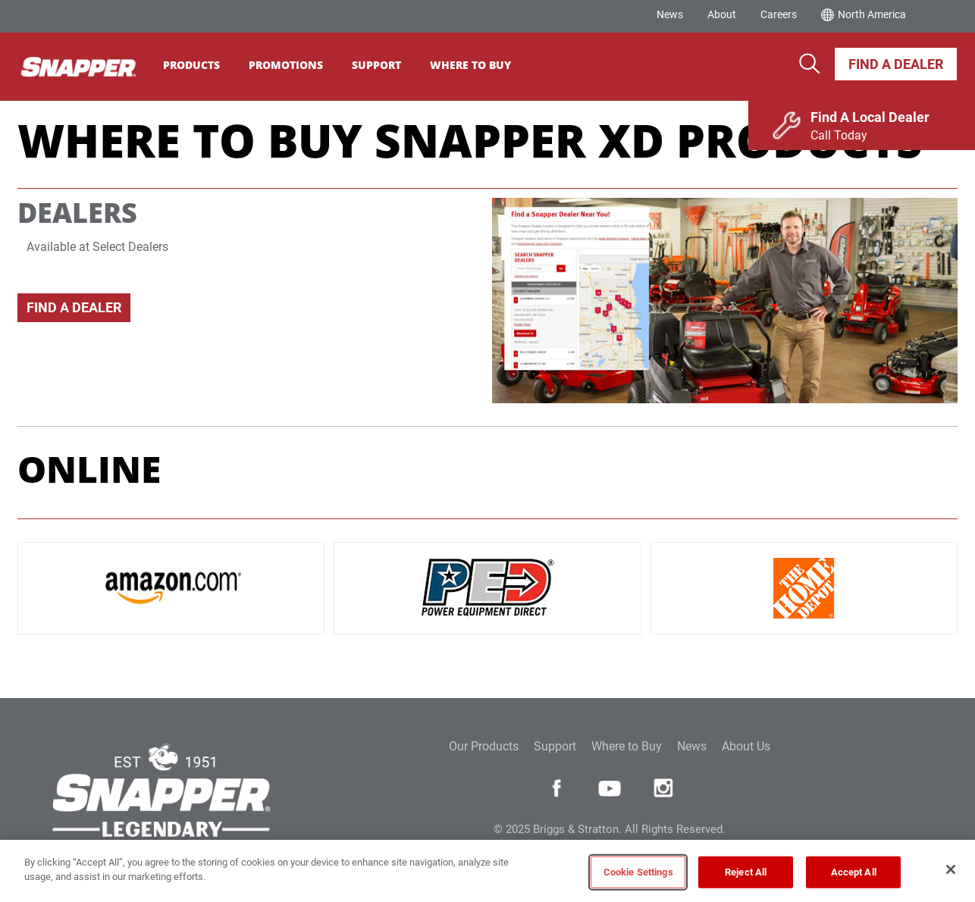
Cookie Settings (638, 872)
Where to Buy (626, 746)
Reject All (746, 872)
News (670, 14)
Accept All (853, 872)
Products (201, 65)
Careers (778, 14)
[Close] (950, 869)
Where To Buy (480, 65)
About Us (746, 746)
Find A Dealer (895, 64)
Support (386, 65)
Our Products (484, 746)
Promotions (296, 65)
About (721, 14)
